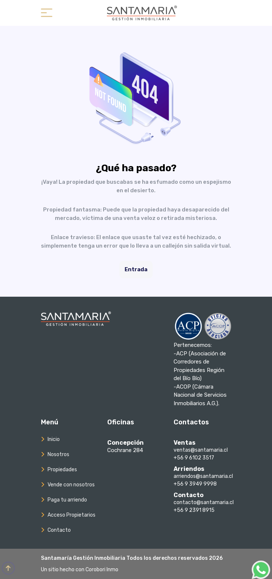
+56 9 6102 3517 (194, 458)
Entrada (136, 269)
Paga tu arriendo (67, 500)
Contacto (59, 530)
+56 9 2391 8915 (194, 510)
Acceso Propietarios (71, 515)
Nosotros (58, 454)
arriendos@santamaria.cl (203, 476)
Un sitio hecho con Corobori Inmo (79, 569)
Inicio (54, 439)
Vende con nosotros (71, 485)
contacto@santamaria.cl (204, 502)
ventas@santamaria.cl (201, 450)
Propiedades (62, 469)
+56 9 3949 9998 (195, 484)
